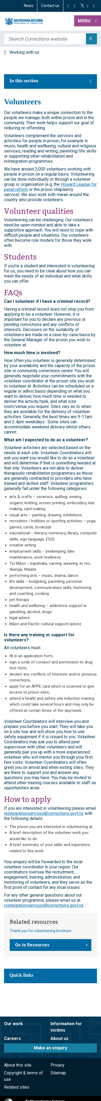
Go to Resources (32, 944)
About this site (17, 1065)
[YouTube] (87, 5)
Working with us (24, 52)
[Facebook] (68, 5)
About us (59, 1038)
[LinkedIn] (94, 5)
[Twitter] (82, 5)
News (28, 5)
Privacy (57, 1065)
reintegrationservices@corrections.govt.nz (44, 813)
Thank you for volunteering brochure (40, 931)
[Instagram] (74, 5)
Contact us (50, 5)
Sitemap (58, 1072)
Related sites (16, 1087)
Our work (13, 1023)
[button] (87, 21)
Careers (12, 1038)
